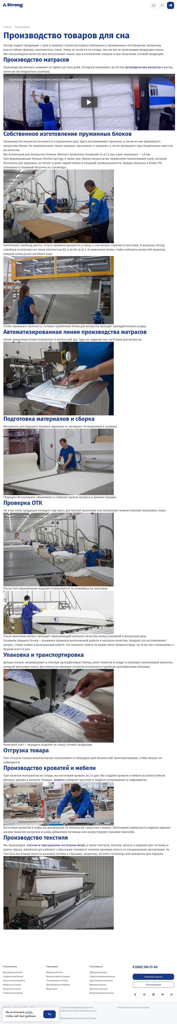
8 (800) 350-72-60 (145, 967)
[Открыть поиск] (153, 5)
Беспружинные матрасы (101, 992)
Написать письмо (153, 976)
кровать (59, 780)
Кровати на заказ (12, 988)
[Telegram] (162, 994)
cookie (28, 1012)
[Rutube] (171, 994)
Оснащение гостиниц (57, 980)
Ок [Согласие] (49, 1014)
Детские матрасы (98, 972)
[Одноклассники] (135, 994)
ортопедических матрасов (143, 67)
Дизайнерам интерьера (58, 984)
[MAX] (153, 994)
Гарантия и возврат (13, 992)
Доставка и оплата (12, 972)
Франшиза (51, 988)
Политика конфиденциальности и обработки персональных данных (78, 1009)
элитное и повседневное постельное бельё (56, 845)
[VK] (144, 994)
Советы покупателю (13, 976)
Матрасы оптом (54, 972)
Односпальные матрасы (102, 976)
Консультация (153, 984)
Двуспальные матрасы (101, 980)
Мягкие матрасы (97, 984)
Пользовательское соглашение (133, 1007)
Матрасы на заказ (12, 984)
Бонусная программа (14, 980)
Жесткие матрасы (98, 988)
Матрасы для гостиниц (58, 976)
